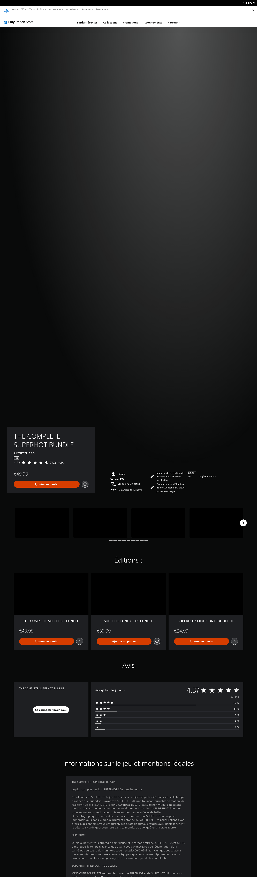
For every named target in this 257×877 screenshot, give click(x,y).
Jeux (13, 9)
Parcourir (173, 19)
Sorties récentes (87, 19)
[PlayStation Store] (19, 18)
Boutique (86, 9)
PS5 (22, 9)
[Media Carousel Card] (42, 519)
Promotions (130, 19)
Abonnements (153, 19)
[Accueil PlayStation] (6, 9)
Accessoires (55, 9)
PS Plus (40, 9)
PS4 (30, 9)
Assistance (101, 9)
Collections (110, 19)
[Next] (243, 519)
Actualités (71, 9)
